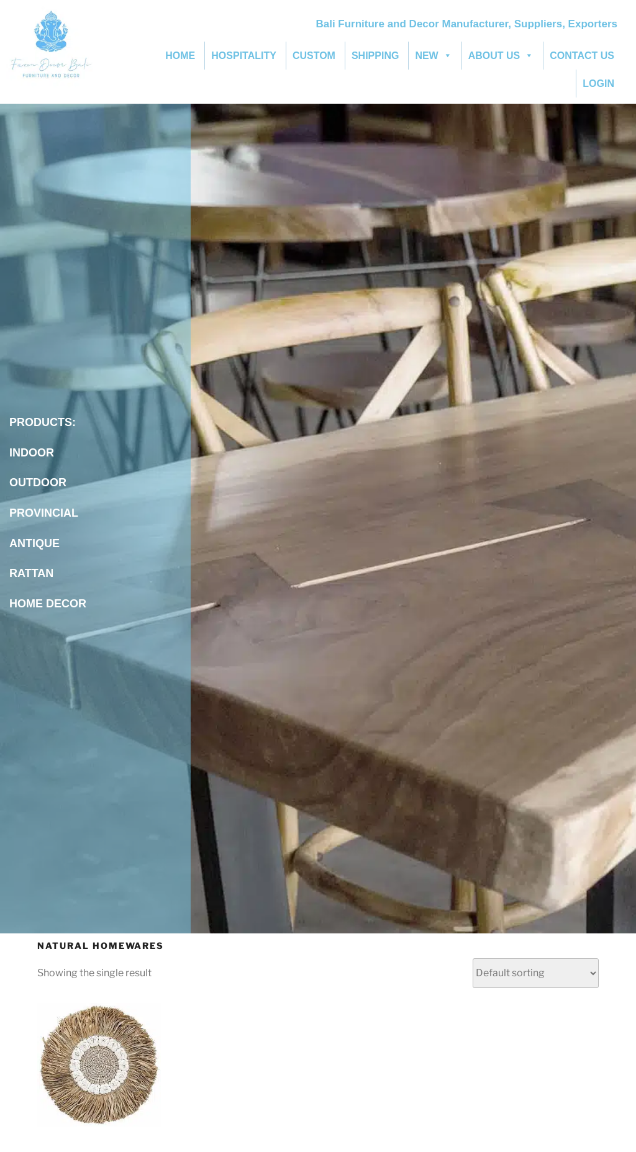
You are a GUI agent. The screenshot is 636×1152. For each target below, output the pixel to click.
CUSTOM (314, 55)
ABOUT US (501, 56)
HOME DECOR (47, 603)
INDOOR (31, 453)
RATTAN (33, 573)
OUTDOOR (37, 482)
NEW (433, 56)
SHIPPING (375, 55)
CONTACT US (582, 55)
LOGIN (598, 83)
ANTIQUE (34, 543)
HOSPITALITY (243, 55)
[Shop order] (536, 973)
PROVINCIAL (43, 513)
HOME (180, 55)
